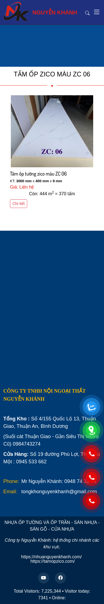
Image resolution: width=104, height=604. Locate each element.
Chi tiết (18, 203)
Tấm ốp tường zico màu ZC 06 (38, 174)
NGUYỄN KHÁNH (40, 11)
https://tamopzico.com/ (53, 561)
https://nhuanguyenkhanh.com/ (51, 556)
